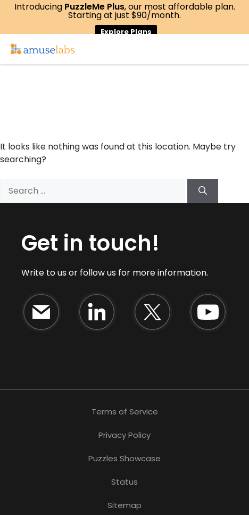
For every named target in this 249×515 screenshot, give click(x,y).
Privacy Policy (124, 435)
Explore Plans (126, 32)
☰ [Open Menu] (238, 49)
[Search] (202, 191)
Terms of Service (125, 411)
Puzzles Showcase (124, 458)
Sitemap (124, 505)
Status (124, 481)
